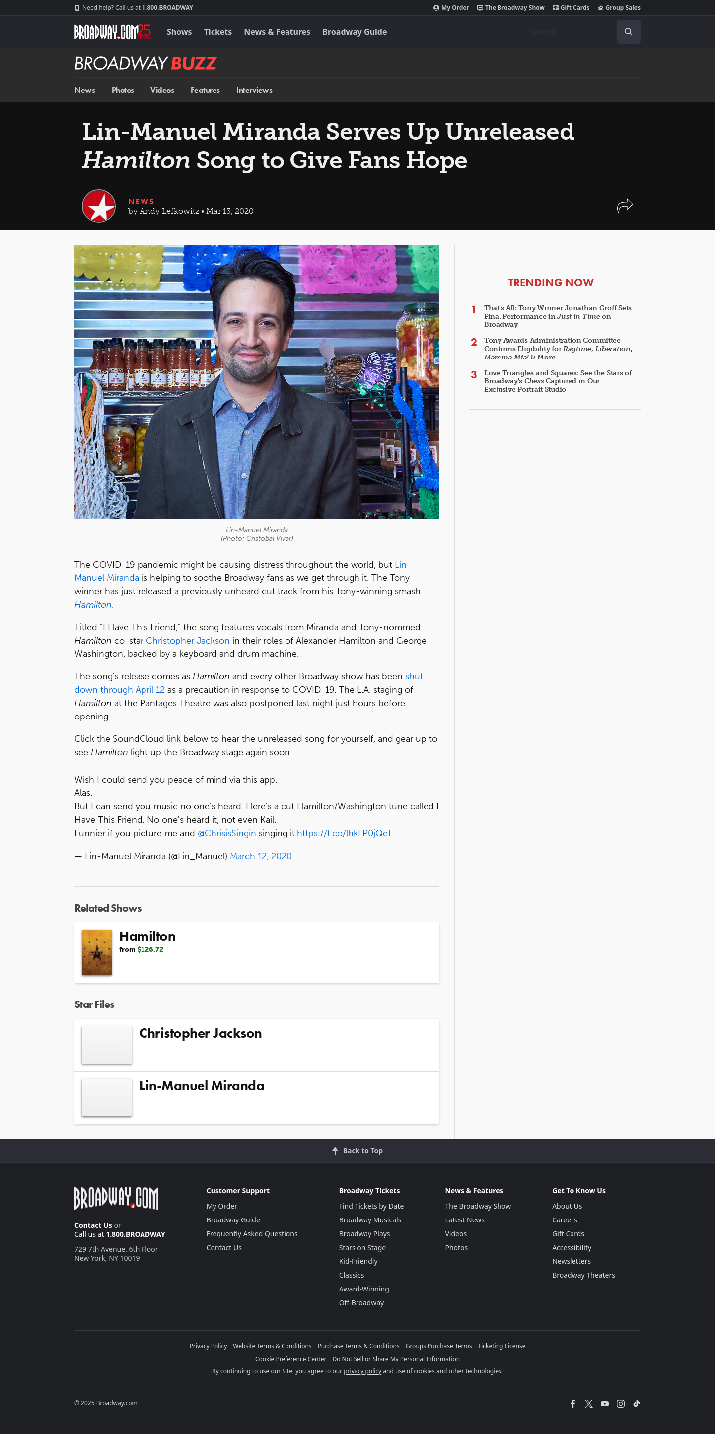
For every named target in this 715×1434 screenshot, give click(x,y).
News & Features (277, 32)
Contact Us (93, 1225)
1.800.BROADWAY (133, 8)
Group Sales (619, 8)
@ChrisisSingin (227, 833)
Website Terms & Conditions (272, 1346)
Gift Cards (571, 8)
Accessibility (571, 1247)
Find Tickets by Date (371, 1206)
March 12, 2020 (261, 856)
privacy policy (362, 1371)
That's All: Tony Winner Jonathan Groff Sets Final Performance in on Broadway (558, 316)
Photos (123, 90)
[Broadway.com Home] (112, 31)
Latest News (465, 1219)
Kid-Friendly (358, 1261)
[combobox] (581, 32)
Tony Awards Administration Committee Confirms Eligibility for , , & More (558, 348)
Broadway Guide (354, 32)
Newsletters (571, 1261)
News (84, 90)
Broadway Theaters (583, 1275)
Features (205, 90)
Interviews (254, 90)
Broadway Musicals (370, 1219)
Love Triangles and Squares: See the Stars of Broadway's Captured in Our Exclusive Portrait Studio (558, 381)
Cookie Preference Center (291, 1359)
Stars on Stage (362, 1247)
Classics (351, 1275)
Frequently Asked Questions (252, 1233)
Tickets (218, 32)
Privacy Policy (208, 1346)
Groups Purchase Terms (439, 1346)
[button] (625, 210)
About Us (567, 1206)
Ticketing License (502, 1346)
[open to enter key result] (629, 32)
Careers (564, 1219)
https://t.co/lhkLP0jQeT (344, 833)
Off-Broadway (361, 1302)
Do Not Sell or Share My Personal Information (396, 1359)
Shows (179, 32)
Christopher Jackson (188, 640)
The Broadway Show (511, 8)
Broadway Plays (364, 1233)
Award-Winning (364, 1288)
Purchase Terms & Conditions (359, 1346)
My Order (451, 8)
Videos (162, 90)
